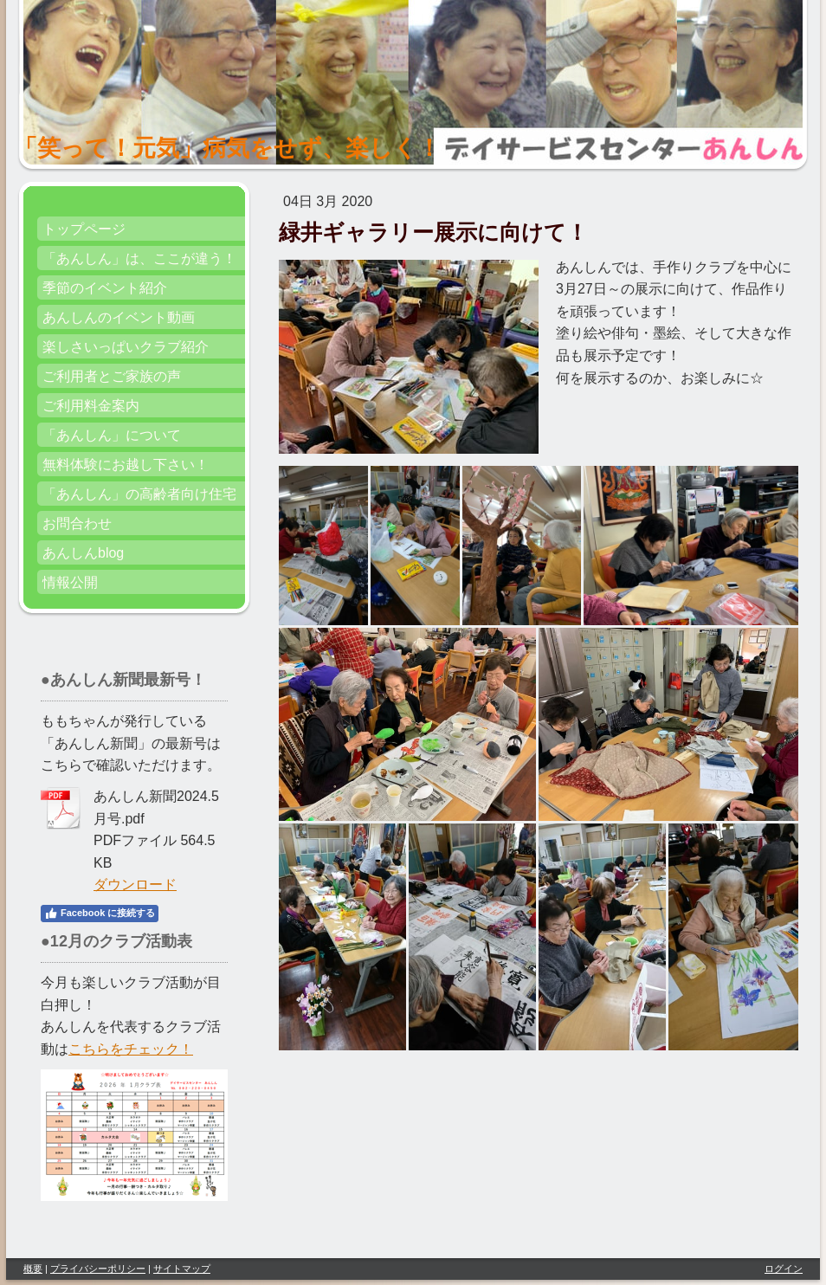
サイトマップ (181, 1268)
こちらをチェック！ (130, 1049)
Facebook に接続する (99, 913)
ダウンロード (135, 884)
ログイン (784, 1268)
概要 (32, 1268)
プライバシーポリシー (97, 1268)
